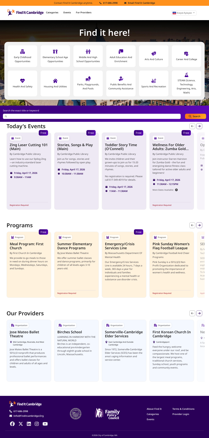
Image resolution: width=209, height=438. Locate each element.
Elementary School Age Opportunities (55, 56)
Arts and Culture (154, 56)
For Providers (83, 12)
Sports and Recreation (153, 83)
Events (67, 12)
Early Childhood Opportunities (22, 56)
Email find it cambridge (141, 2)
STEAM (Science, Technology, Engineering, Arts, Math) (186, 83)
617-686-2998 (110, 2)
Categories (52, 12)
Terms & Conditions (183, 408)
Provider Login (180, 414)
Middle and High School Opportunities (88, 56)
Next (199, 126)
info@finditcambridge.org (28, 415)
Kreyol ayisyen (182, 13)
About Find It (154, 408)
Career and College (186, 56)
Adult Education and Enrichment (121, 56)
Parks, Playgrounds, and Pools (88, 83)
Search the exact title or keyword (21, 110)
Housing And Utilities (55, 83)
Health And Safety (22, 83)
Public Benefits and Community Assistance (120, 83)
